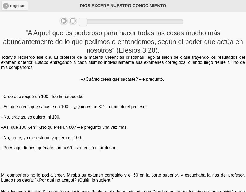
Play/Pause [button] (64, 21)
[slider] (83, 22)
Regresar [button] (17, 6)
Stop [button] (73, 21)
